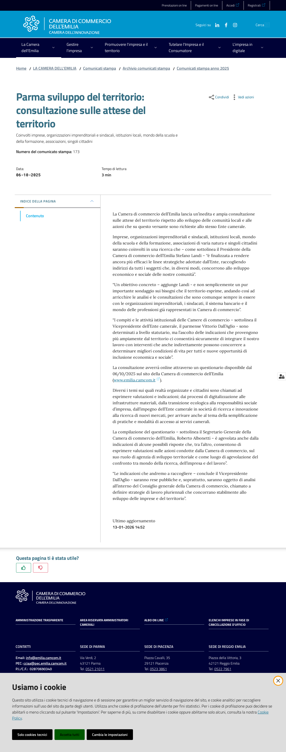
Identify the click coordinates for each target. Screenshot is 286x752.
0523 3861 (158, 669)
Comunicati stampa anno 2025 (203, 68)
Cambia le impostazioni (110, 734)
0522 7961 (222, 669)
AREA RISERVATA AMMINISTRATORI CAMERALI (104, 622)
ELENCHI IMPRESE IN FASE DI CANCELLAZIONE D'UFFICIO (229, 622)
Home (21, 68)
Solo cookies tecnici (32, 734)
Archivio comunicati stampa (146, 68)
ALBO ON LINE (156, 620)
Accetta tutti (69, 734)
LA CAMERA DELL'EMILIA (54, 68)
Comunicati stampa (99, 68)
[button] (264, 24)
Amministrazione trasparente (39, 620)
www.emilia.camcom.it (137, 380)
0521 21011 (95, 669)
